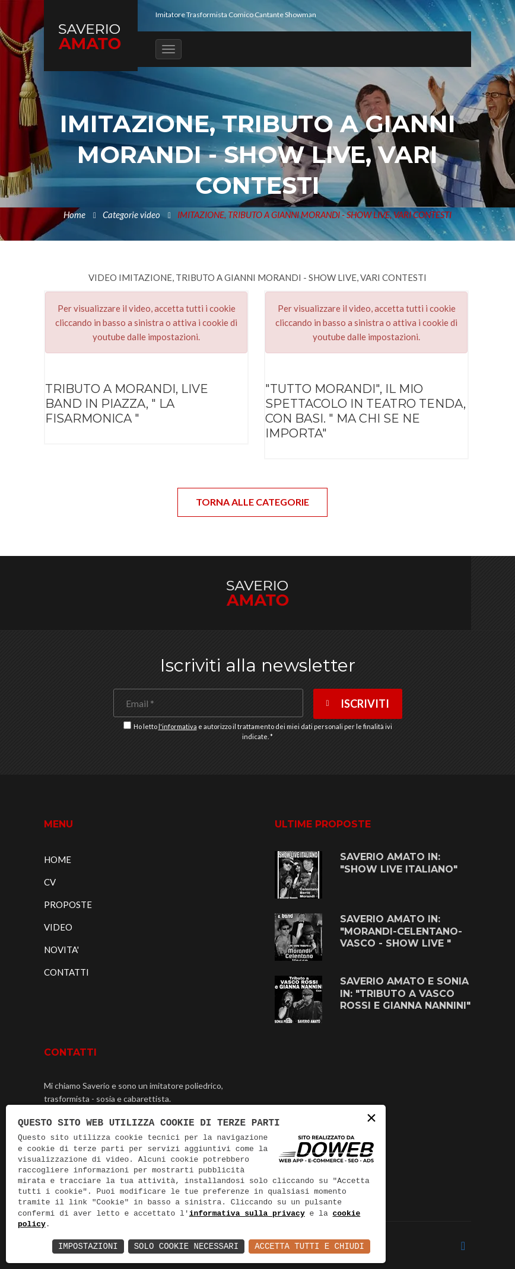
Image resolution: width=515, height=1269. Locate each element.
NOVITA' (61, 949)
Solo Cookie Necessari (186, 1246)
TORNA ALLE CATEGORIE (252, 501)
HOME (57, 859)
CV (50, 882)
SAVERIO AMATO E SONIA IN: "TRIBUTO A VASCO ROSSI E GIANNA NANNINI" (405, 994)
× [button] (371, 1119)
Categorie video (131, 214)
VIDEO (58, 927)
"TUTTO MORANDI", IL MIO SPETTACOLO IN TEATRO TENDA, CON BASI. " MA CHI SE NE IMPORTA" (365, 411)
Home (74, 214)
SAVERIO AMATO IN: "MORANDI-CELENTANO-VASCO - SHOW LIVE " (401, 931)
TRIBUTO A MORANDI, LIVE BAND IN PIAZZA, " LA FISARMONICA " (126, 404)
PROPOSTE (68, 904)
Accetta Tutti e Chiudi (309, 1246)
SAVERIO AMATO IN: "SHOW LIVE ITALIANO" (398, 863)
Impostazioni (88, 1246)
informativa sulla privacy (247, 1214)
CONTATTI (66, 972)
